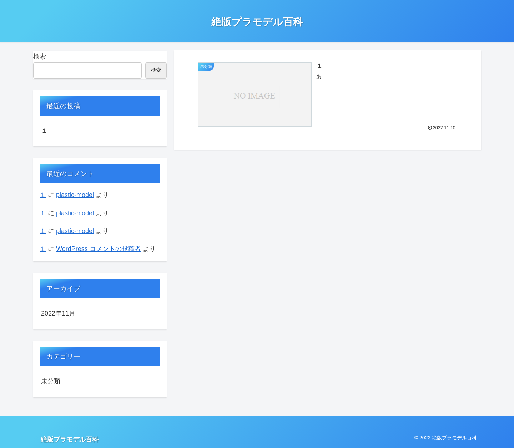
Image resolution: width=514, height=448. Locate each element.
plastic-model (75, 194)
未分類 (50, 381)
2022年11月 (58, 313)
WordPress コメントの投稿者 (98, 248)
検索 (39, 56)
